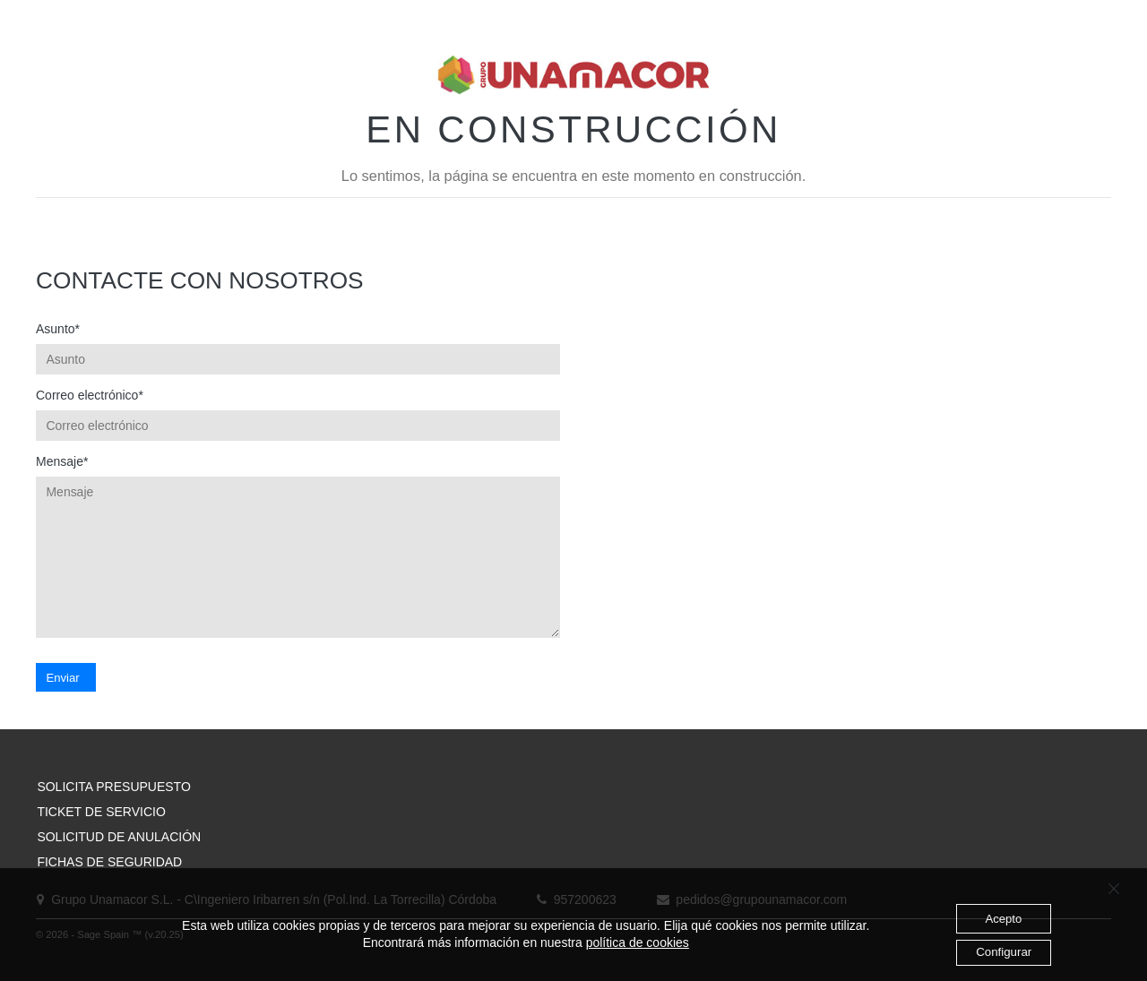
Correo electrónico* (89, 395)
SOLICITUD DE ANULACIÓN (119, 837)
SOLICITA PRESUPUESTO (113, 786)
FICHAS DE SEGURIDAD (109, 862)
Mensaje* (62, 461)
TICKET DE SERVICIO (101, 812)
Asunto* (58, 329)
